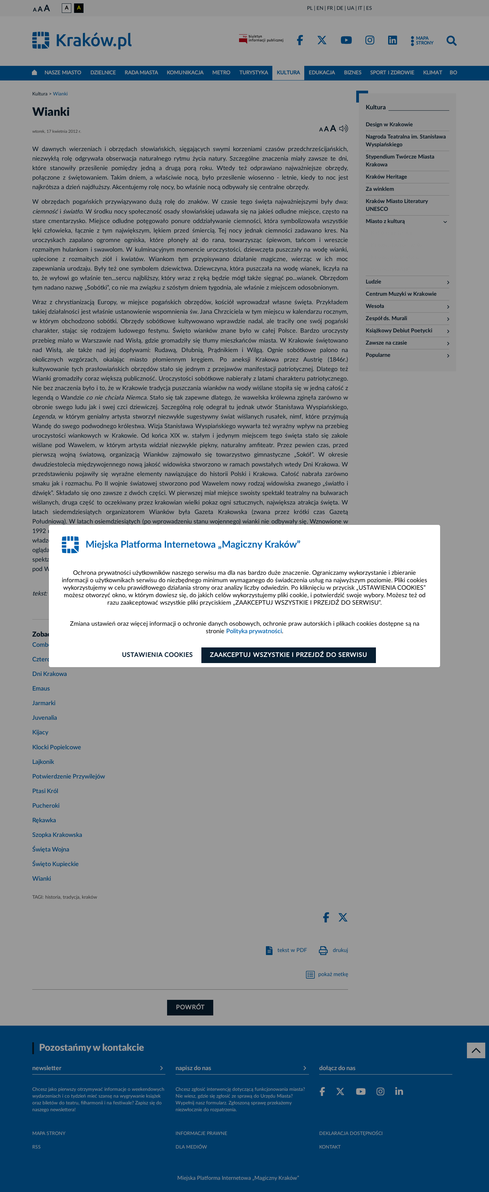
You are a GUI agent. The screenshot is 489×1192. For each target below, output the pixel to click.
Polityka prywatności (254, 631)
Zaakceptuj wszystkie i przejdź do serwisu (289, 655)
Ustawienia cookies (156, 655)
